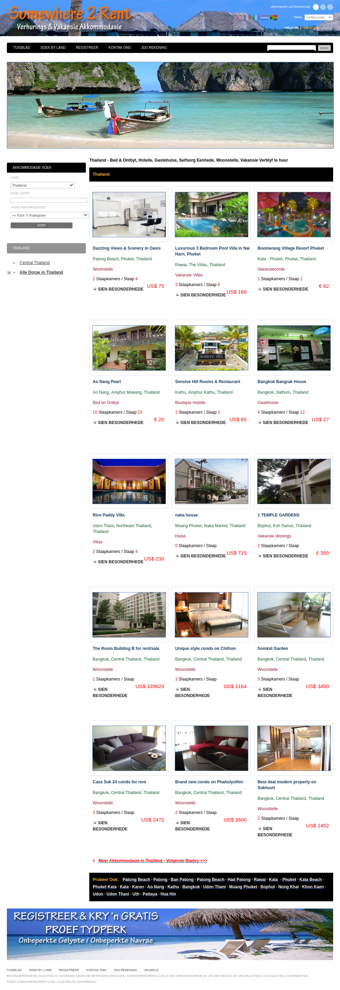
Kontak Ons (120, 48)
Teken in (309, 28)
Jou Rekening (154, 48)
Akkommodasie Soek (32, 168)
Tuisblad (21, 48)
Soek (41, 225)
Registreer (87, 48)
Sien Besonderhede (121, 289)
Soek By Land (53, 48)
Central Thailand (35, 262)
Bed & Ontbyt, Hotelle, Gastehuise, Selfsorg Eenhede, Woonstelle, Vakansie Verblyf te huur (78, 19)
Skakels (151, 970)
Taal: (298, 17)
